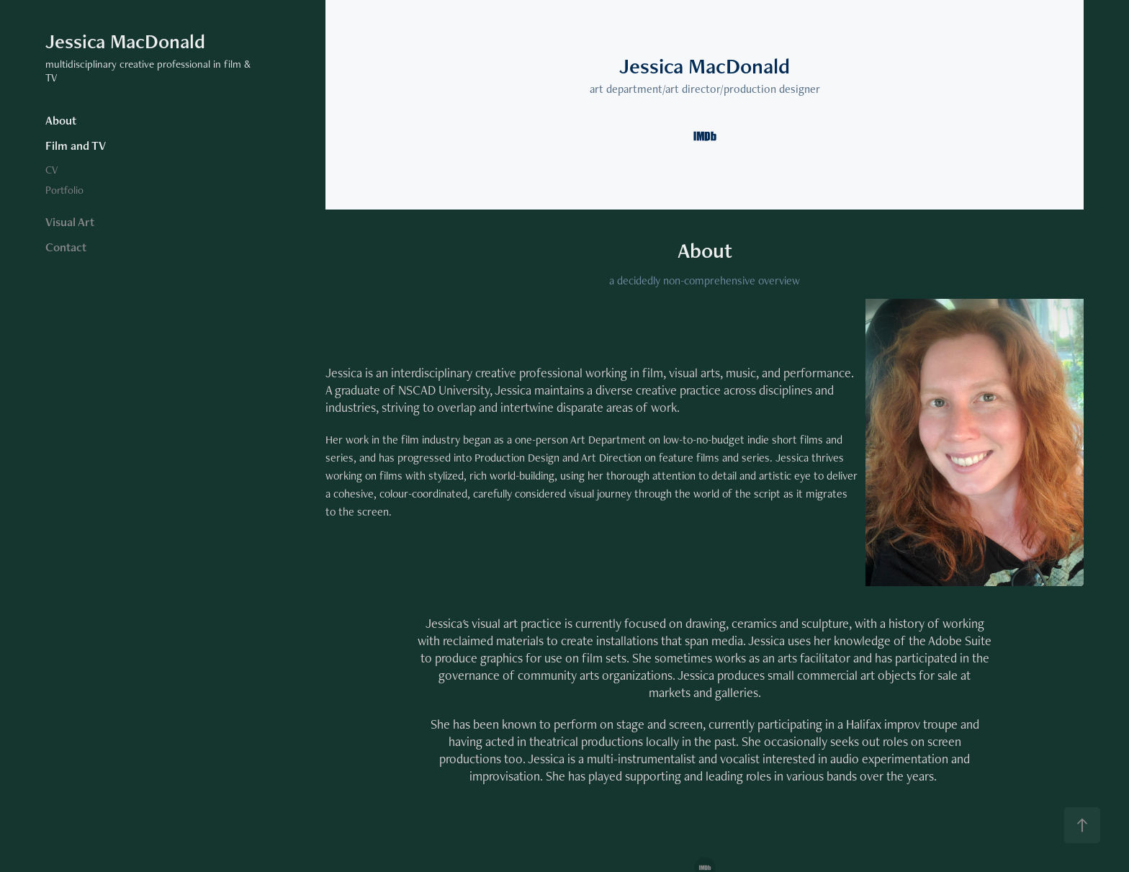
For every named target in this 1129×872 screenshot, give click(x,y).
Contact (65, 247)
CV (51, 169)
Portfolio (64, 190)
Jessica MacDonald (125, 41)
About (60, 120)
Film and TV (75, 145)
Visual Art (69, 222)
